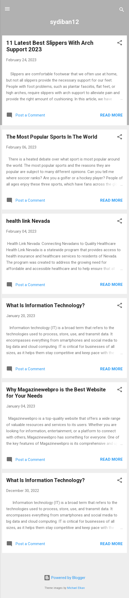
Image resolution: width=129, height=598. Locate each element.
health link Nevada (28, 221)
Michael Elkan (76, 588)
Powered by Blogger (64, 577)
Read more (111, 115)
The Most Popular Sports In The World (51, 137)
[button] (120, 44)
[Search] (122, 11)
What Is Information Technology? (45, 305)
